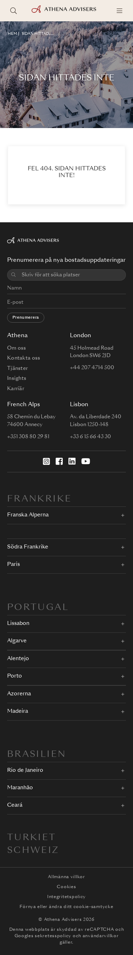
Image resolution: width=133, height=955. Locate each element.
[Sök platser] (13, 10)
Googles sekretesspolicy (43, 936)
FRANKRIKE (39, 499)
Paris (13, 564)
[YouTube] (85, 461)
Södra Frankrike (27, 547)
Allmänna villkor (66, 877)
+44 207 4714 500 (92, 367)
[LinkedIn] (72, 461)
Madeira (17, 711)
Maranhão (20, 788)
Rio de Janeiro (25, 770)
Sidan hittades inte (42, 34)
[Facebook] (59, 461)
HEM (12, 34)
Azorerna (19, 694)
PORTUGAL (38, 608)
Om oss (16, 348)
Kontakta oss (23, 358)
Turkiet (31, 838)
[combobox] (71, 275)
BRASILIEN (36, 754)
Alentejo (18, 659)
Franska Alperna (28, 515)
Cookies (66, 887)
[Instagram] (46, 461)
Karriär (15, 388)
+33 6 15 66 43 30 (90, 436)
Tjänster (17, 368)
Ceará (14, 805)
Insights (16, 378)
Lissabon (18, 623)
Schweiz (33, 851)
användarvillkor (101, 936)
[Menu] (119, 10)
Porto (14, 676)
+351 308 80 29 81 (28, 436)
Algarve (17, 641)
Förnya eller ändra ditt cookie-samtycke (66, 907)
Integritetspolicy (66, 897)
